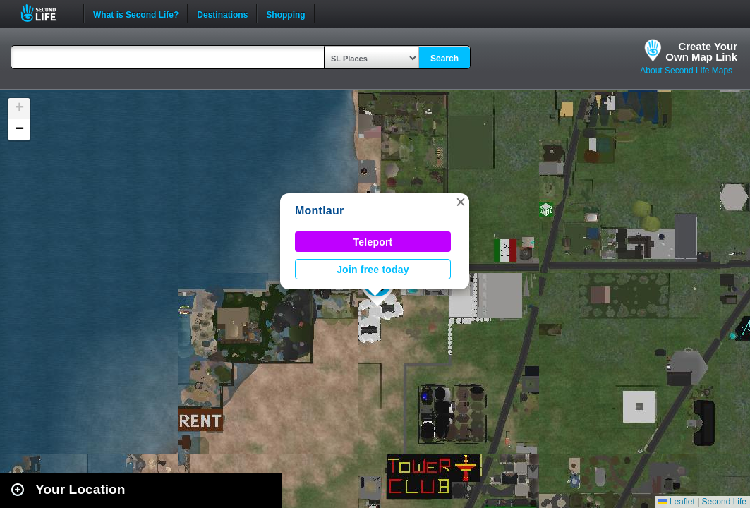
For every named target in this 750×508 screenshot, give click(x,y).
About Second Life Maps (686, 70)
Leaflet (676, 502)
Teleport (373, 242)
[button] (460, 201)
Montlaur (319, 211)
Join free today (373, 269)
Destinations (222, 13)
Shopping (285, 13)
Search (444, 59)
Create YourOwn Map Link (701, 51)
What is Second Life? (136, 13)
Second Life (46, 13)
